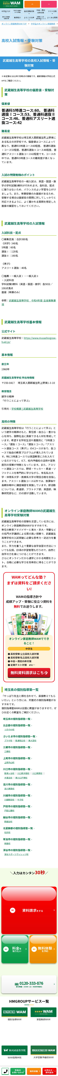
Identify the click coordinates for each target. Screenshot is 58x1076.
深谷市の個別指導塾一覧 (16, 850)
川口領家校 (37, 773)
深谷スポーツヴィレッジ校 (16, 854)
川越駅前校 (9, 799)
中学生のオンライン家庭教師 (43, 23)
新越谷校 (8, 821)
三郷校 (7, 751)
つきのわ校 (9, 729)
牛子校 (20, 799)
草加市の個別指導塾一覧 (16, 839)
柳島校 (7, 843)
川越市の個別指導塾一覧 (16, 795)
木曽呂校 (8, 777)
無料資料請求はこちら (29, 672)
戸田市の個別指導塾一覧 (16, 806)
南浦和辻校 (20, 740)
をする (29, 900)
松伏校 (7, 832)
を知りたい (15, 944)
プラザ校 (8, 740)
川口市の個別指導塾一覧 (16, 769)
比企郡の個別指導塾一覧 (16, 725)
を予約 (43, 944)
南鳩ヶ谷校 (9, 773)
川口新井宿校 (23, 773)
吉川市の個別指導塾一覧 (16, 784)
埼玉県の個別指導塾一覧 (16, 719)
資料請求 (48, 4)
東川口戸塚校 (21, 777)
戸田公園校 (9, 810)
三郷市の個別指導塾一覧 (16, 747)
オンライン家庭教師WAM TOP (14, 23)
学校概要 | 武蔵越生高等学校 (27, 408)
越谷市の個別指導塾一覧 (16, 817)
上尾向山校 (9, 762)
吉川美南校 (9, 788)
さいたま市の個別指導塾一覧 (19, 736)
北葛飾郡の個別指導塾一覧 (18, 828)
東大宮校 (32, 740)
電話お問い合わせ (32, 4)
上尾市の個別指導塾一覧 (16, 758)
